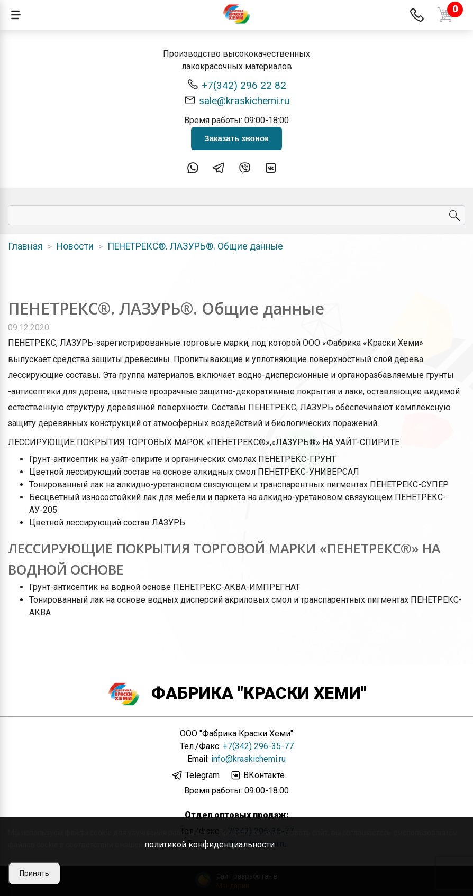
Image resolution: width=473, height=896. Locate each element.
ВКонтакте (257, 775)
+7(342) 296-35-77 (258, 746)
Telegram (195, 775)
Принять (34, 873)
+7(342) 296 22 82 (236, 84)
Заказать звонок (236, 138)
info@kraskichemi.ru (248, 759)
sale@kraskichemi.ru (236, 100)
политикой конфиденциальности (209, 844)
